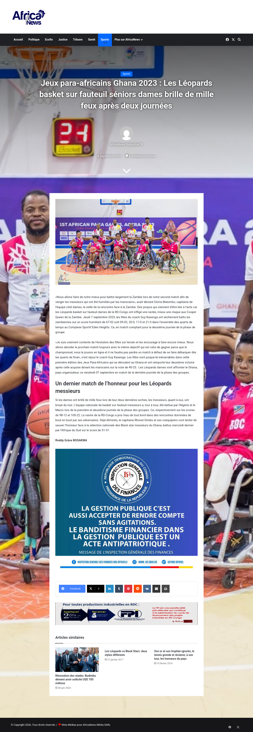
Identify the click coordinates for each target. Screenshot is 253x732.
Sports (105, 39)
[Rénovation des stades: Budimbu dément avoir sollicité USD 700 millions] (77, 659)
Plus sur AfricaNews (127, 39)
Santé (91, 39)
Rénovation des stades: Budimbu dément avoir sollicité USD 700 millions (75, 679)
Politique (34, 39)
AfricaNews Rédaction (124, 144)
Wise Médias (68, 724)
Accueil (18, 39)
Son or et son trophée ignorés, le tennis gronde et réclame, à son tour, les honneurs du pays (174, 655)
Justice (62, 39)
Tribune (77, 39)
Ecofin (49, 39)
